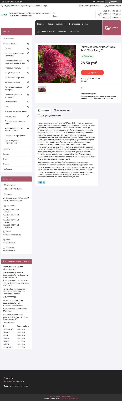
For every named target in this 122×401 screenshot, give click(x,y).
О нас (5, 159)
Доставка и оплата (45, 31)
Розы (7, 107)
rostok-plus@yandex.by (12, 235)
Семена (8, 49)
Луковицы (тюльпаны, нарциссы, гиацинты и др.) (15, 62)
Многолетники (11, 102)
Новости (6, 149)
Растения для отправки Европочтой (14, 54)
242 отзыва (100, 2)
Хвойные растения (12, 82)
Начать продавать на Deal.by (12, 2)
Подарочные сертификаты (15, 136)
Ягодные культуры (12, 73)
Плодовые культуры (13, 68)
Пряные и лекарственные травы (15, 122)
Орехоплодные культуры (15, 78)
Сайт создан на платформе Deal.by (61, 396)
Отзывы (6, 164)
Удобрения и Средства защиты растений (14, 129)
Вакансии (62, 31)
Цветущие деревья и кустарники (13, 96)
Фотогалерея (8, 39)
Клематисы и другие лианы (16, 111)
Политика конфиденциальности (17, 386)
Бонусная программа (78, 24)
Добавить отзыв (114, 6)
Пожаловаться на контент (70, 399)
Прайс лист (7, 169)
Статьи (6, 154)
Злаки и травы (10, 116)
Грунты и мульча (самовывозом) (11, 142)
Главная (40, 24)
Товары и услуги (55, 24)
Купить (94, 73)
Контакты (74, 31)
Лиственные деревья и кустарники (14, 88)
